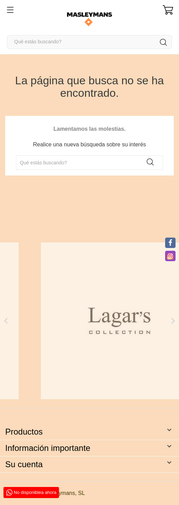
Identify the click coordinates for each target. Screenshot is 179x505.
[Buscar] (89, 42)
